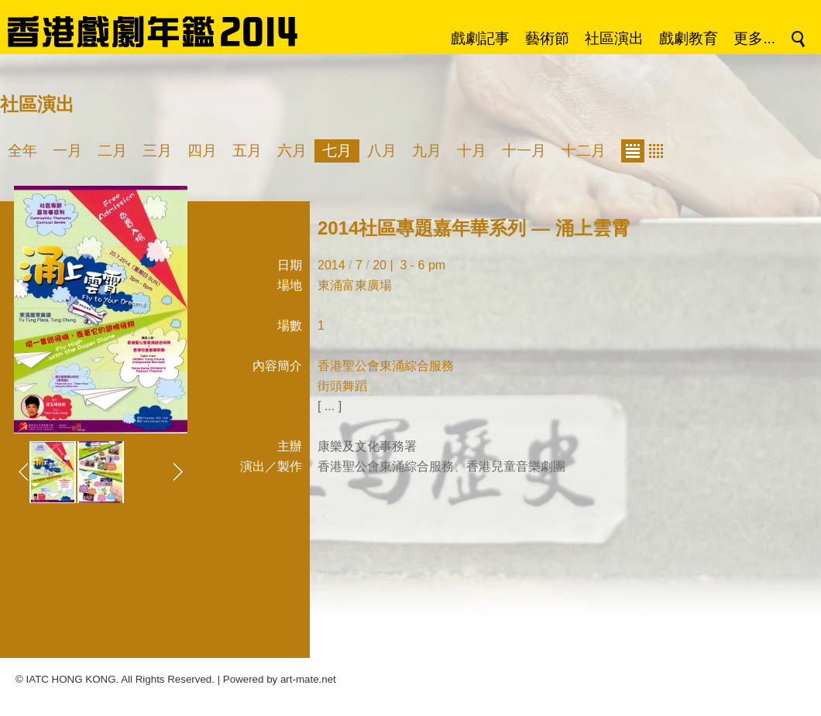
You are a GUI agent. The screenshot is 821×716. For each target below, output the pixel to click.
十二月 (584, 150)
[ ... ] (330, 406)
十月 (471, 150)
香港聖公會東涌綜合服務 (386, 466)
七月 (337, 150)
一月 (67, 150)
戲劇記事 (480, 38)
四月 (202, 150)
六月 (292, 150)
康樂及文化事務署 (367, 446)
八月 (382, 150)
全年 (22, 150)
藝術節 (547, 38)
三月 (157, 150)
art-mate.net (308, 679)
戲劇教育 (688, 38)
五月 (247, 150)
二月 (112, 150)
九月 (426, 150)
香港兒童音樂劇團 (515, 466)
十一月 (524, 150)
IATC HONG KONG (71, 679)
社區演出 (614, 38)
